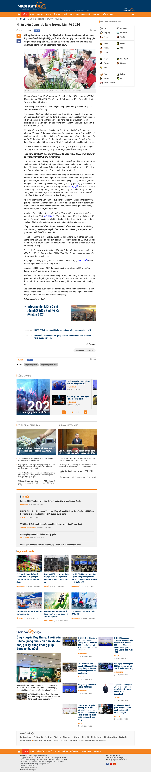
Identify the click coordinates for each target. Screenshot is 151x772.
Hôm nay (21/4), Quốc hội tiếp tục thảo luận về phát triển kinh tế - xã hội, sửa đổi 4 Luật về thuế (78, 466)
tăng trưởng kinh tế (31, 365)
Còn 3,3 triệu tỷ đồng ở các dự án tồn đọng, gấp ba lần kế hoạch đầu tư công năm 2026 (77, 452)
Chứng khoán (67, 389)
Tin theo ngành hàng (110, 21)
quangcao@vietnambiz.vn (119, 760)
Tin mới (25, 496)
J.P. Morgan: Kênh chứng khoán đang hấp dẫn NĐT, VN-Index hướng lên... (73, 383)
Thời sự (21, 18)
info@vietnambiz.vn (31, 768)
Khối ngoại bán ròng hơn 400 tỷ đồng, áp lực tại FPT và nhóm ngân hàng (50, 545)
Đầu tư (49, 19)
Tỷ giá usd (49, 737)
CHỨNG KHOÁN (74, 14)
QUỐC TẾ (48, 14)
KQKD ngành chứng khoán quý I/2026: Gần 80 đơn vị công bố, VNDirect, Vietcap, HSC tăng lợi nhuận (28, 578)
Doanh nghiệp (24, 538)
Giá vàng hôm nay (26, 737)
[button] (64, 412)
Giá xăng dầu (123, 737)
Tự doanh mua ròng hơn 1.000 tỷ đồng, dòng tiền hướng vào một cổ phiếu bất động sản (56, 614)
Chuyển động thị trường (28, 527)
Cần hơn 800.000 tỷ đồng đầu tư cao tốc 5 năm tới (77, 477)
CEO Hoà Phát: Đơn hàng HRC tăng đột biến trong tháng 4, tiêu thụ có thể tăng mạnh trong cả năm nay (44, 696)
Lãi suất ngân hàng (110, 737)
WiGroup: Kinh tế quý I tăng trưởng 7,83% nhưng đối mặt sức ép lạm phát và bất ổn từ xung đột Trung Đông (37, 483)
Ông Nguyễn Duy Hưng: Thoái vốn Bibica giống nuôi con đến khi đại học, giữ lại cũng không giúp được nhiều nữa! (39, 643)
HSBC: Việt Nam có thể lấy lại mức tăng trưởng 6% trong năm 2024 (62, 330)
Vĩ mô (30, 19)
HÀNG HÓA (40, 14)
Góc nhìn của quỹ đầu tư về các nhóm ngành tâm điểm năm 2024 (74, 398)
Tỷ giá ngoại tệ (38, 737)
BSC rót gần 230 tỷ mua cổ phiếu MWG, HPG (82, 612)
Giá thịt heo (48, 740)
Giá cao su (64, 740)
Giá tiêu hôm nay (96, 737)
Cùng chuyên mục (68, 425)
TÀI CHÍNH (56, 14)
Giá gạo (56, 740)
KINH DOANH (97, 14)
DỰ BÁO (32, 14)
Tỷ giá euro (66, 737)
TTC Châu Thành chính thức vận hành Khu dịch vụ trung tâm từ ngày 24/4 (51, 524)
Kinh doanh (24, 504)
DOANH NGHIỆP (86, 14)
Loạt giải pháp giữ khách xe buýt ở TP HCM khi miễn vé (76, 472)
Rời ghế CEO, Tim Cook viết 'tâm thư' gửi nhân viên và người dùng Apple (50, 501)
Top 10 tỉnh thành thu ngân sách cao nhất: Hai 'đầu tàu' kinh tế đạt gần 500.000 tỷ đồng (35, 451)
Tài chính (20, 618)
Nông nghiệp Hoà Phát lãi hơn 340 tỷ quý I (38, 534)
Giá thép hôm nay (25, 740)
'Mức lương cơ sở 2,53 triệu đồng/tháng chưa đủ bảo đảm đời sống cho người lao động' (77, 459)
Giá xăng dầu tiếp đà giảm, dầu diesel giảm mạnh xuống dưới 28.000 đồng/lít (122, 709)
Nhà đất (22, 517)
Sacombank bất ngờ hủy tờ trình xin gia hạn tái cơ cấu (29, 612)
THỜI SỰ (24, 14)
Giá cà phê (85, 737)
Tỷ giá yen (57, 737)
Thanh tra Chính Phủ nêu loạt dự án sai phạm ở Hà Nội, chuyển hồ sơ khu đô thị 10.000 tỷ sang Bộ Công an (56, 578)
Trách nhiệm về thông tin (28, 770)
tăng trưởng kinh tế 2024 (49, 365)
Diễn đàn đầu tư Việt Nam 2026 (95, 740)
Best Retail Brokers (76, 740)
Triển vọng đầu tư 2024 (33, 412)
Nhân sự (58, 19)
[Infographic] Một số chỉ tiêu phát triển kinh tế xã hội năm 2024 (43, 310)
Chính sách (39, 19)
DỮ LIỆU (105, 14)
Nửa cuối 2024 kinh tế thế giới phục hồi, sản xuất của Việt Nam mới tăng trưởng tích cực (62, 337)
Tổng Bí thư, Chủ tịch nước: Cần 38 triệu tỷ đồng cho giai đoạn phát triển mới (35, 459)
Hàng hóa (81, 677)
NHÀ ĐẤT (64, 14)
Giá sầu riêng (38, 740)
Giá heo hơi (76, 737)
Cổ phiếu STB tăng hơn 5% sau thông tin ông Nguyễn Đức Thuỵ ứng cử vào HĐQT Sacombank (123, 689)
